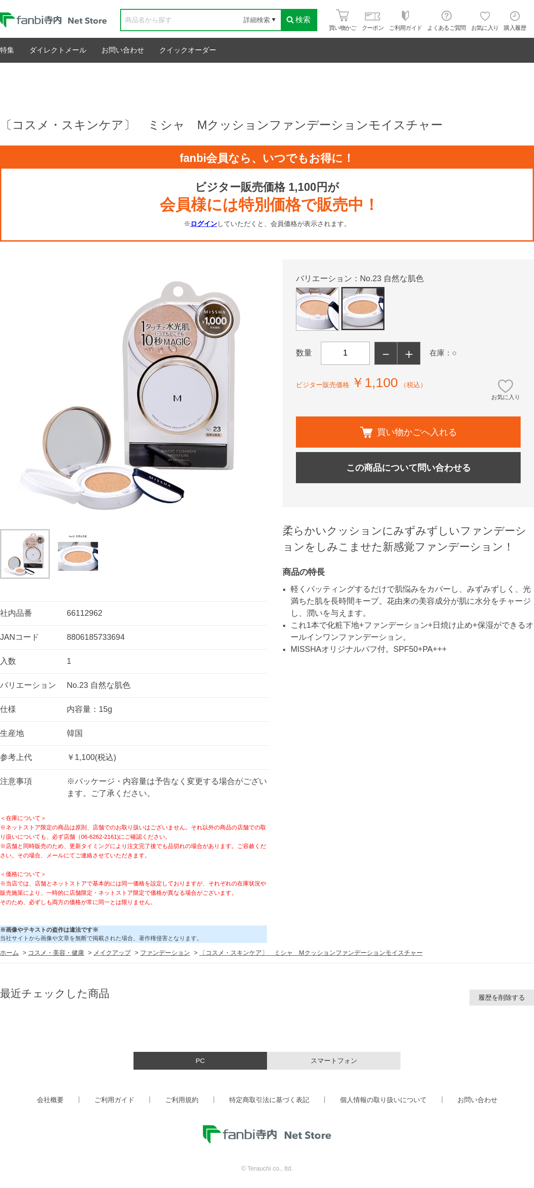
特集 (7, 50)
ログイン (203, 223)
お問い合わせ (122, 50)
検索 (299, 20)
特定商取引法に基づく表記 (269, 1099)
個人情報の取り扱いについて (383, 1099)
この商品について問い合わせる (408, 468)
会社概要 (50, 1099)
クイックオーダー (187, 50)
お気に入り (505, 397)
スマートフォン (334, 1060)
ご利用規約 (181, 1099)
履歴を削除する (501, 997)
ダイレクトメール (57, 50)
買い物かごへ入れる (408, 432)
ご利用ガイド (114, 1099)
